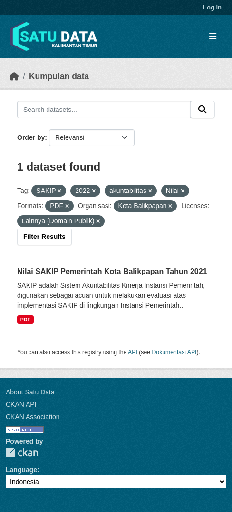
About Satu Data (30, 392)
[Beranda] (14, 76)
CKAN (22, 452)
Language (21, 470)
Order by (31, 137)
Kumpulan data (59, 76)
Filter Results (44, 236)
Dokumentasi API (174, 352)
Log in (212, 7)
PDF (25, 319)
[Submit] (202, 109)
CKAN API (21, 404)
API (132, 352)
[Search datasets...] (104, 109)
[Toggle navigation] (212, 37)
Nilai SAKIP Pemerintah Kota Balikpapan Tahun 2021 (112, 271)
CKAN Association (33, 417)
